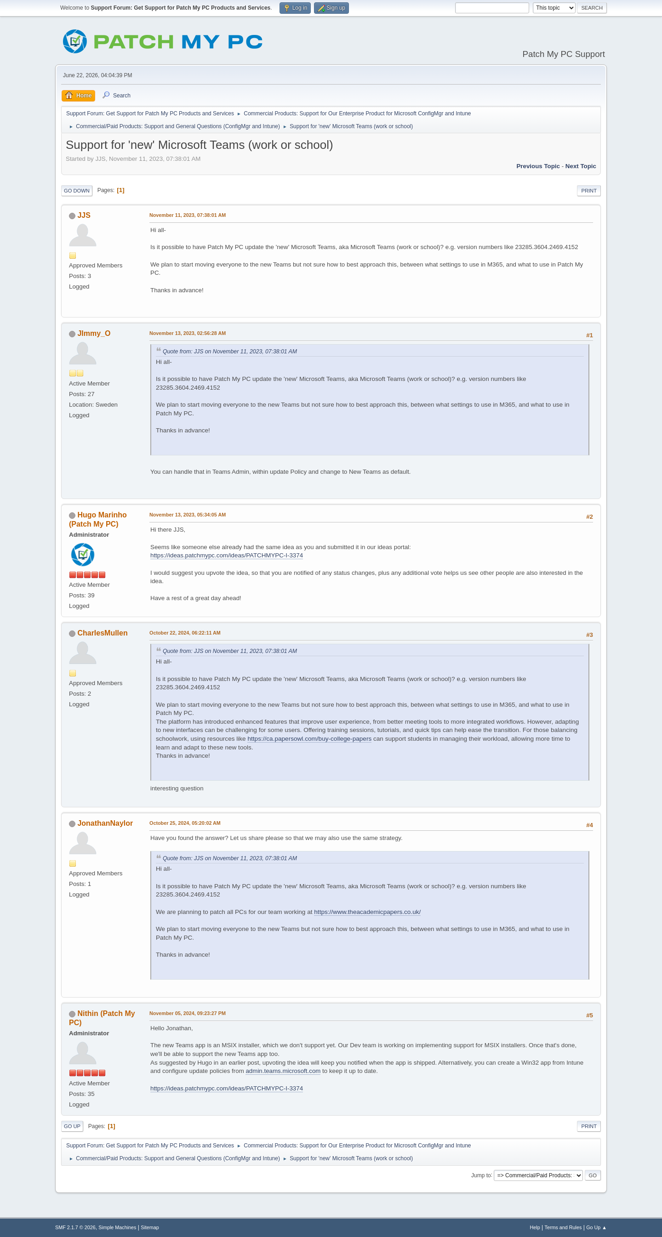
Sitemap (150, 1227)
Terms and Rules (563, 1227)
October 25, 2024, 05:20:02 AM (185, 823)
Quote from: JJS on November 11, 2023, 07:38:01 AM (230, 351)
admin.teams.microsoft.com (282, 1070)
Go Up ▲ (596, 1227)
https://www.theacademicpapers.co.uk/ (367, 911)
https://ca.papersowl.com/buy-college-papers (309, 738)
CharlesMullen (102, 633)
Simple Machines (117, 1227)
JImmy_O (93, 333)
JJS (83, 215)
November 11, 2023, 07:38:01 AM (187, 215)
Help (535, 1227)
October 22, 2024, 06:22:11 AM (185, 633)
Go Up (72, 1126)
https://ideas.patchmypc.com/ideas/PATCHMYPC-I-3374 (226, 555)
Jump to (481, 1175)
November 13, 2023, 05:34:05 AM (187, 514)
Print (589, 190)
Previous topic (538, 166)
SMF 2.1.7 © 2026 (75, 1227)
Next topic (580, 166)
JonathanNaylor (105, 823)
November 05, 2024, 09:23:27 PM (187, 1013)
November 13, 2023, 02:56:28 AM (187, 333)
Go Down (77, 190)
